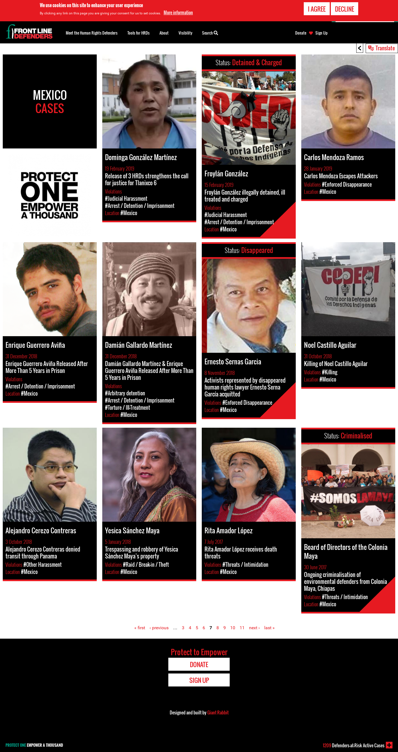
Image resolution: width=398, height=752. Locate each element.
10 (232, 627)
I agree (317, 8)
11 (242, 627)
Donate (300, 33)
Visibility (185, 33)
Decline (344, 8)
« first (139, 627)
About (164, 33)
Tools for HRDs (138, 33)
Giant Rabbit (218, 712)
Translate (385, 48)
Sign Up (321, 33)
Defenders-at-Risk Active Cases (353, 745)
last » (269, 627)
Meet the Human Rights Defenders (91, 33)
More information (178, 12)
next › (254, 627)
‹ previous (159, 627)
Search (210, 32)
